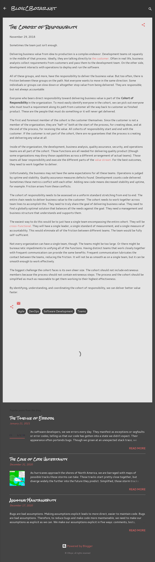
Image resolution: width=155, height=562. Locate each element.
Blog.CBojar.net (33, 8)
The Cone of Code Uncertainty (38, 459)
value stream (103, 160)
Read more (137, 448)
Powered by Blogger (77, 546)
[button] (143, 25)
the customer (100, 58)
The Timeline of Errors (32, 418)
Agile (21, 311)
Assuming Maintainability (33, 500)
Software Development (58, 311)
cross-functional (20, 226)
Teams (81, 311)
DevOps (34, 311)
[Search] (150, 9)
